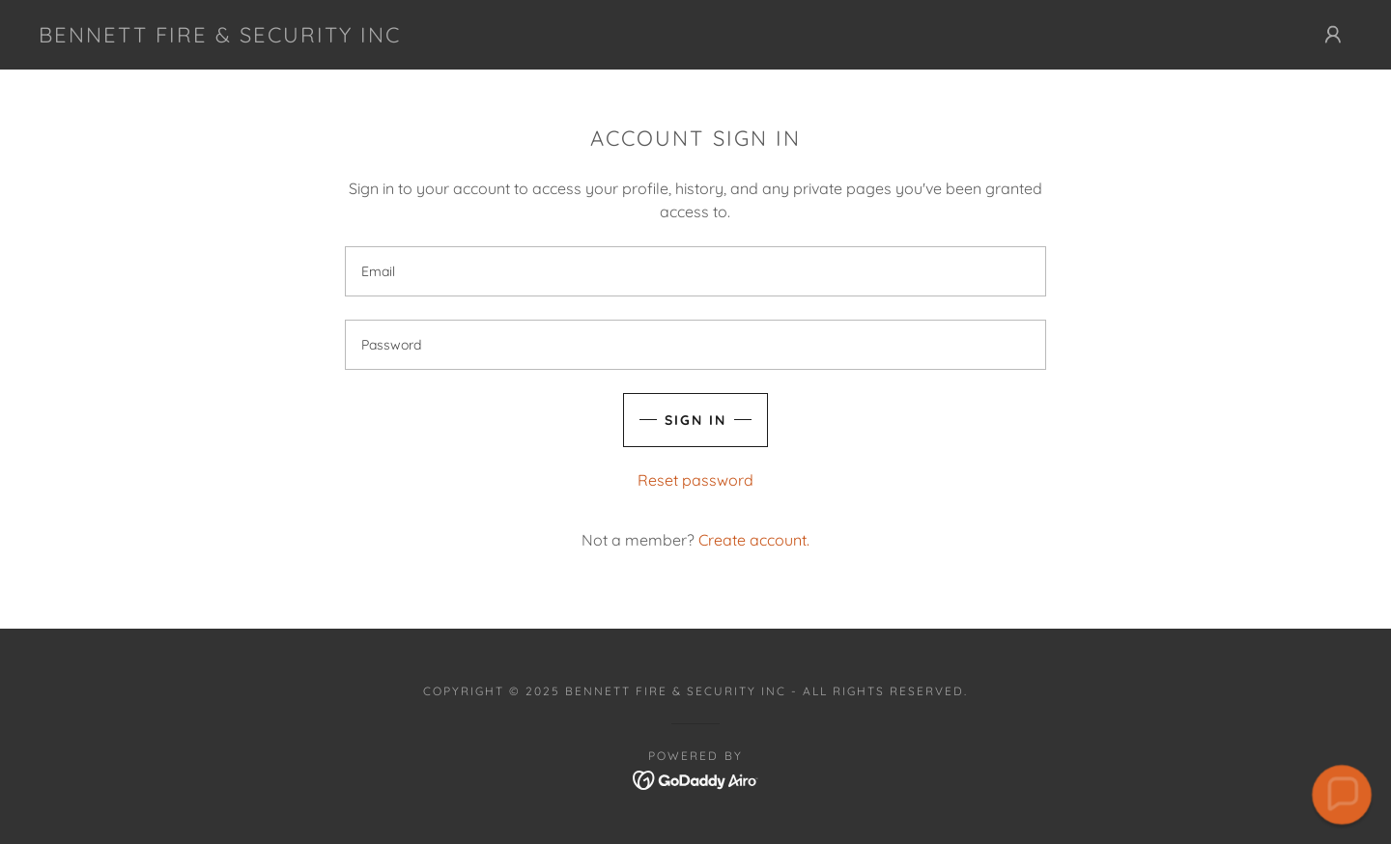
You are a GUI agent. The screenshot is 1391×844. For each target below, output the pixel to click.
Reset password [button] (695, 480)
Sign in (695, 420)
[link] (220, 36)
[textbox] (695, 271)
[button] (1333, 34)
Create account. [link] (753, 539)
